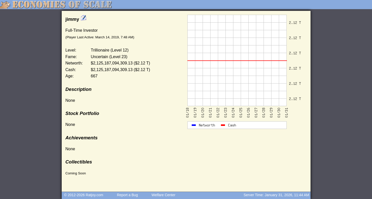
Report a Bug (127, 195)
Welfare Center (163, 195)
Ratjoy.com (94, 195)
